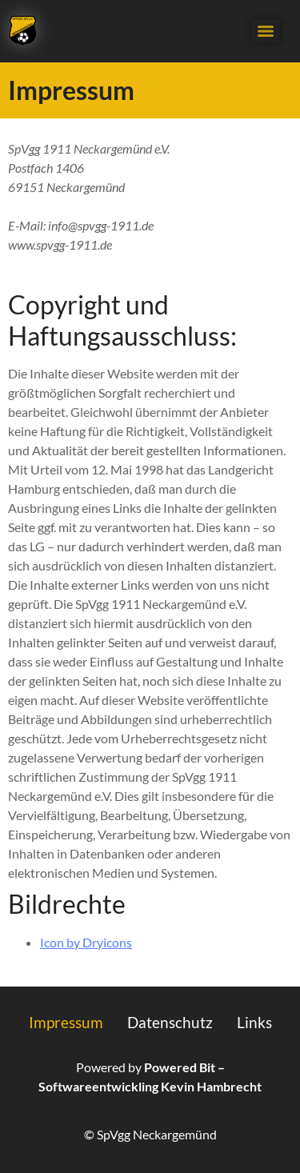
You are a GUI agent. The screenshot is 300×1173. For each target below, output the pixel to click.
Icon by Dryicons (86, 942)
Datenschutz (170, 1022)
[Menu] (265, 31)
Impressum (66, 1022)
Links (254, 1022)
